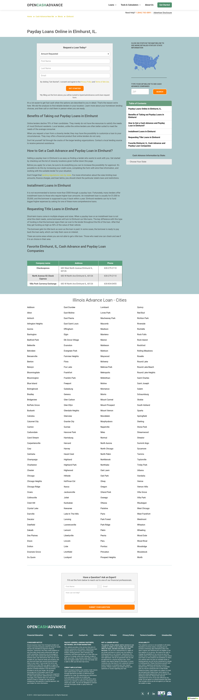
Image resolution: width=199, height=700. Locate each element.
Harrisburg (68, 438)
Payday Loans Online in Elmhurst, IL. (145, 109)
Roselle (140, 356)
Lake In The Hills (71, 514)
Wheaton (141, 525)
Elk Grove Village (71, 340)
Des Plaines (32, 535)
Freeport (67, 383)
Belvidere (31, 351)
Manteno (105, 334)
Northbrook (106, 459)
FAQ (51, 635)
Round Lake (142, 361)
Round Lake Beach (145, 367)
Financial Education (35, 635)
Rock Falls (141, 334)
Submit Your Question (99, 607)
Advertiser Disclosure (163, 13)
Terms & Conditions (148, 635)
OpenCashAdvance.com (45, 695)
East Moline (69, 313)
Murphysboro (106, 421)
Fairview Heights (71, 356)
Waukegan (142, 503)
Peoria (103, 535)
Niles (103, 432)
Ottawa (104, 503)
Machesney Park (108, 318)
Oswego (104, 497)
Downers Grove (34, 552)
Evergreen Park (70, 351)
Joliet (66, 497)
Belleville (31, 345)
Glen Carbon (69, 399)
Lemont (67, 530)
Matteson (105, 345)
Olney (103, 481)
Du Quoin (31, 557)
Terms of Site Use (102, 82)
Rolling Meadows (145, 351)
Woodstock (142, 552)
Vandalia (141, 476)
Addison (31, 307)
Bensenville (32, 356)
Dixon (29, 541)
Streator (140, 438)
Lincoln (67, 541)
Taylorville (141, 459)
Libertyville (68, 535)
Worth (140, 557)
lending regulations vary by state (56, 175)
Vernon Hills (142, 486)
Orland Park (106, 492)
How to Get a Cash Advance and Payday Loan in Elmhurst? (146, 124)
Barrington (32, 334)
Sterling (140, 421)
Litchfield (68, 552)
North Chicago (107, 448)
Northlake (105, 465)
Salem (140, 389)
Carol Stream (33, 438)
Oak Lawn (105, 470)
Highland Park (70, 465)
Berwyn (30, 367)
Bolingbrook (32, 389)
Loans (113, 5)
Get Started (164, 5)
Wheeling (141, 530)
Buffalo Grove (33, 405)
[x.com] (142, 693)
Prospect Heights (108, 557)
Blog (60, 635)
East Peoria (69, 318)
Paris (103, 514)
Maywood (105, 356)
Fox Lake (68, 367)
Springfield (142, 416)
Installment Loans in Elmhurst (141, 131)
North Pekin (106, 454)
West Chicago (143, 508)
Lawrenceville (70, 525)
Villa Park (141, 497)
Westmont (141, 519)
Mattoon (104, 351)
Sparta (140, 410)
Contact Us (83, 635)
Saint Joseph (143, 383)
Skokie (140, 399)
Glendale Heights (71, 410)
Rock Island (142, 340)
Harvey (67, 448)
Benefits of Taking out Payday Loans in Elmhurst (146, 115)
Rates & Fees (99, 635)
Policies (113, 635)
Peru (103, 541)
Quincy (140, 307)
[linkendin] (153, 693)
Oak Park (105, 476)
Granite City (69, 421)
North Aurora (106, 443)
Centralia (31, 454)
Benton (30, 361)
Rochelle (141, 329)
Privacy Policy (86, 82)
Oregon (104, 486)
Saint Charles (143, 378)
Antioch (30, 318)
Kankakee (68, 503)
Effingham (68, 329)
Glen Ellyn (68, 405)
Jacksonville (69, 492)
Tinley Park (142, 465)
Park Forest (106, 519)
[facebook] (148, 693)
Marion (104, 340)
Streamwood (143, 432)
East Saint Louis (71, 323)
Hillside (67, 476)
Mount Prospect (108, 405)
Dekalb (30, 530)
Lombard (105, 307)
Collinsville (32, 497)
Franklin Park (70, 378)
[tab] (149, 162)
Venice (140, 481)
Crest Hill (31, 503)
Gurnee (67, 427)
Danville (30, 514)
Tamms (140, 454)
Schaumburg (143, 394)
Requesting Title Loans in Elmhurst (144, 137)
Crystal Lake (32, 508)
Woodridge (142, 546)
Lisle (66, 546)
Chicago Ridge (33, 486)
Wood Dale (142, 535)
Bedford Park (33, 340)
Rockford (141, 345)
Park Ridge (105, 525)
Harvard (67, 443)
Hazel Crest (69, 454)
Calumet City (33, 421)
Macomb (105, 323)
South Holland (143, 405)
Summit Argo (143, 443)
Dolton (30, 546)
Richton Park (143, 318)
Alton (29, 313)
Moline (104, 383)
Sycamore (141, 448)
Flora (66, 361)
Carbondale (32, 432)
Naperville (105, 427)
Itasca (66, 486)
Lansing (67, 519)
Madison (104, 329)
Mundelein (105, 416)
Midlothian (105, 378)
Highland (68, 459)
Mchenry (104, 361)
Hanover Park (70, 432)
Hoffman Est (69, 481)
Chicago (31, 476)
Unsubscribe (167, 635)
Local (70, 635)
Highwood (68, 470)
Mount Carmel (107, 399)
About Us (149, 5)
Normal (104, 438)
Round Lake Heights (146, 372)
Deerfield (31, 525)
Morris (103, 394)
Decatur (30, 519)
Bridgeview (32, 399)
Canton (30, 427)
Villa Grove (142, 492)
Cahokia (31, 416)
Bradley (30, 394)
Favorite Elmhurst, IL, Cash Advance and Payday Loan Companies (146, 144)
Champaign (32, 459)
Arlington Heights (35, 323)
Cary (29, 448)
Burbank (31, 410)
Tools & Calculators (131, 5)
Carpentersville (33, 443)
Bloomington (33, 378)
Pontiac (104, 546)
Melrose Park (106, 367)
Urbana (140, 470)
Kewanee (68, 508)
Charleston (32, 465)
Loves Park (105, 313)
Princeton (105, 552)
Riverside (141, 323)
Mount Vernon (107, 410)
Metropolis (105, 372)
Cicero (30, 492)
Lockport (68, 557)
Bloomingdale (33, 372)
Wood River (142, 541)
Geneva (67, 394)
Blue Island (32, 383)
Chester (30, 470)
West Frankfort (143, 514)
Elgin (66, 334)
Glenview (68, 416)
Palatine (104, 508)
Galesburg (68, 389)
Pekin (103, 530)
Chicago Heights (34, 481)
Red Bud (141, 313)
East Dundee (69, 307)
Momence (105, 389)
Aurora (30, 329)
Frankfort (68, 372)
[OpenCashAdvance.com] (45, 5)
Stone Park (142, 427)
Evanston (68, 345)
